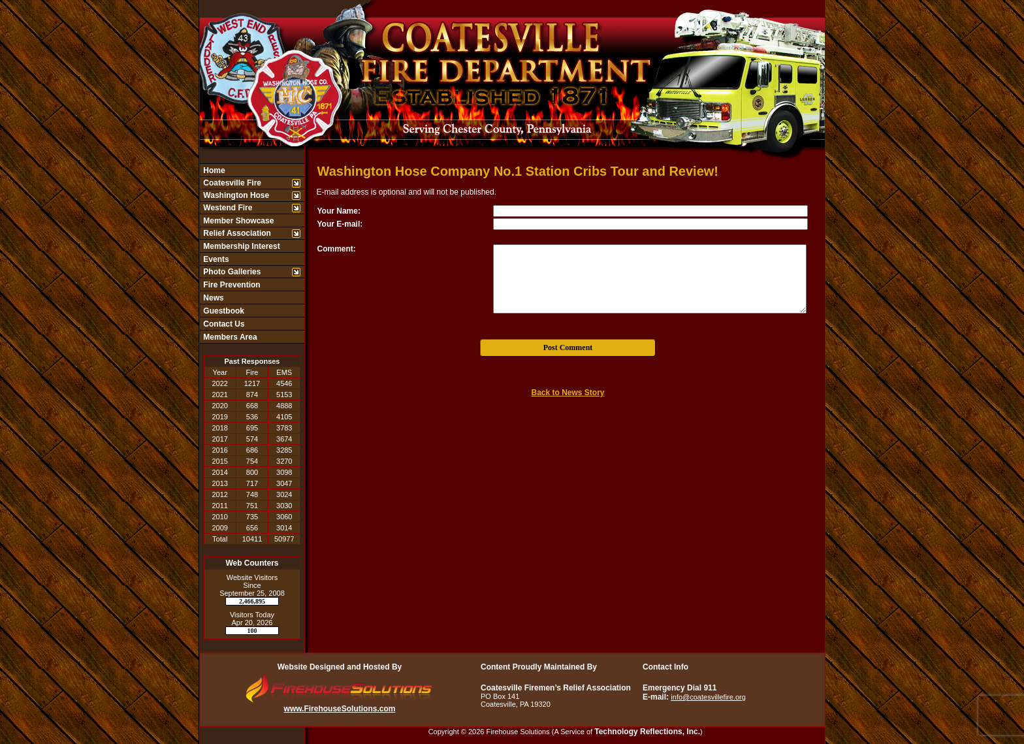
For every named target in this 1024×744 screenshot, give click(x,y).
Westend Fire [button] (226, 207)
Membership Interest (240, 246)
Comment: (336, 248)
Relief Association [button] (236, 233)
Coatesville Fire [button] (231, 182)
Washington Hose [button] (235, 195)
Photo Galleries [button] (231, 271)
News (212, 297)
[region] (252, 253)
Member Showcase (237, 220)
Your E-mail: (340, 224)
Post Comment (568, 347)
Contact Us (223, 324)
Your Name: (338, 211)
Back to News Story (567, 392)
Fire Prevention (231, 284)
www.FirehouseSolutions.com (340, 708)
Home (213, 170)
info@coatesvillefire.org (708, 697)
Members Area (229, 337)
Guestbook (222, 310)
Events (215, 259)
